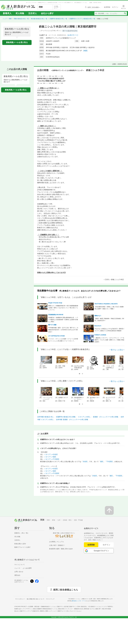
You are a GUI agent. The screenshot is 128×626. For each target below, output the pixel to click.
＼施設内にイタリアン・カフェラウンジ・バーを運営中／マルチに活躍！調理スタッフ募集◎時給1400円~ (109, 340)
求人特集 (20, 13)
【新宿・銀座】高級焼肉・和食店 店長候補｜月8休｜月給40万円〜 (109, 319)
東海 (53, 520)
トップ (5, 18)
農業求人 (46, 611)
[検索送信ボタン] (125, 13)
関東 (10, 18)
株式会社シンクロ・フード (78, 600)
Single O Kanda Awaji (55, 303)
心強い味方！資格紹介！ (57, 545)
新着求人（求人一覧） (21, 533)
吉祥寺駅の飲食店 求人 (45, 417)
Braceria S (98, 326)
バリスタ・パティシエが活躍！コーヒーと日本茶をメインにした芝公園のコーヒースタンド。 (63, 340)
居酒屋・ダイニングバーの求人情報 (105, 417)
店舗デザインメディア (29, 611)
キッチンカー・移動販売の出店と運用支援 (79, 608)
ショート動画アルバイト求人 (67, 611)
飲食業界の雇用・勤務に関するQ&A (61, 549)
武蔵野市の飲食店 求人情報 (65, 417)
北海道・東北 (67, 520)
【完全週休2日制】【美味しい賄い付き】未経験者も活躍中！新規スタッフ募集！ (109, 308)
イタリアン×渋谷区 (51, 454)
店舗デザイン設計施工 (68, 606)
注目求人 (32, 13)
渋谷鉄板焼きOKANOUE (55, 314)
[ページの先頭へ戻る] (109, 510)
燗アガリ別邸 (52, 325)
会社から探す (47, 13)
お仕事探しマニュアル (56, 542)
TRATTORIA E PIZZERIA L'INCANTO (106, 304)
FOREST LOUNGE (100, 335)
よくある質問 (27, 568)
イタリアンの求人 (84, 417)
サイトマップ (50, 599)
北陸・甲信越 (78, 520)
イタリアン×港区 (50, 457)
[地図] (85, 50)
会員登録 (91, 545)
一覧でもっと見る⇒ (117, 350)
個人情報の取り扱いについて (35, 599)
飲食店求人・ (91, 606)
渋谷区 (85, 461)
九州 (58, 520)
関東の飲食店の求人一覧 (21, 18)
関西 (48, 520)
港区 (101, 461)
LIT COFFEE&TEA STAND (56, 336)
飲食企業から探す (20, 544)
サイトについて (19, 564)
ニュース (17, 568)
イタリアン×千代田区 (51, 459)
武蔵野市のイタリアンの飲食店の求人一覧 (82, 18)
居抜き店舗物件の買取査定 (48, 608)
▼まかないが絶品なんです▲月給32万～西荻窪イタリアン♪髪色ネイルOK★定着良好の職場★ (109, 330)
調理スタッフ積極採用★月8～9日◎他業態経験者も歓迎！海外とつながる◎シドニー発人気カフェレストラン (63, 308)
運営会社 (17, 575)
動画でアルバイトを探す (22, 547)
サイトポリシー (20, 599)
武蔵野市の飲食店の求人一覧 (58, 18)
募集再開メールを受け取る (17, 42)
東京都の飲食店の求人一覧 (39, 18)
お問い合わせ (18, 571)
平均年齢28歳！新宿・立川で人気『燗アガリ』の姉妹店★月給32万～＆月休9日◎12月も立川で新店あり (63, 330)
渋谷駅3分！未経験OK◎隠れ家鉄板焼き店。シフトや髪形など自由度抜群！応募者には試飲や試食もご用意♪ (63, 319)
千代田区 (109, 461)
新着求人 (7, 13)
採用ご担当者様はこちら (65, 589)
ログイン (106, 545)
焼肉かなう (98, 315)
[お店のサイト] (73, 35)
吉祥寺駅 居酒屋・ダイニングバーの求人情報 (72, 419)
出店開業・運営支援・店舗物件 (41, 606)
